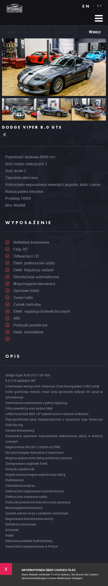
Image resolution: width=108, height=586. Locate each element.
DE (100, 6)
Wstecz (95, 32)
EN (86, 6)
